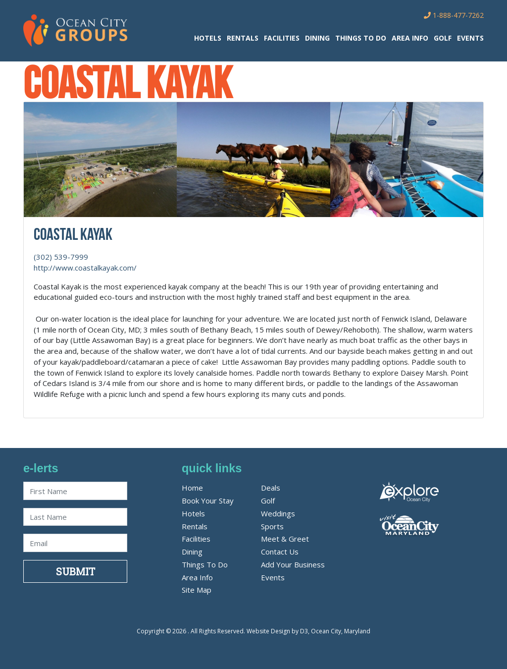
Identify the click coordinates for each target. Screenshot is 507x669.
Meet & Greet (285, 539)
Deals (270, 488)
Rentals (242, 38)
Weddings (278, 513)
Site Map (196, 590)
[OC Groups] (75, 30)
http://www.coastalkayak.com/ (85, 268)
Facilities (282, 38)
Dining (317, 38)
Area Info (410, 38)
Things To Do (360, 38)
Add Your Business (293, 564)
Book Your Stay (208, 500)
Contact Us (280, 552)
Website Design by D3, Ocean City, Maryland (308, 631)
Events (470, 38)
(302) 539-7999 (61, 257)
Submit (75, 571)
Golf (443, 38)
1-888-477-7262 (454, 15)
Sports (272, 526)
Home (192, 488)
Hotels (207, 38)
